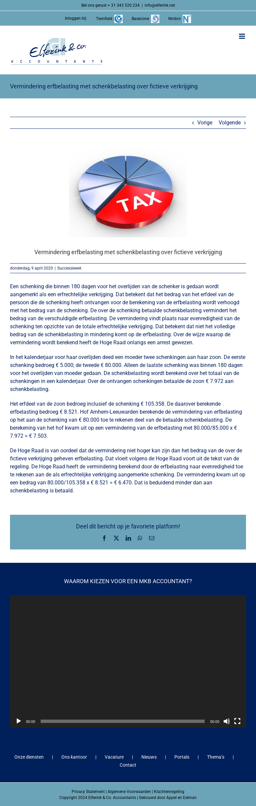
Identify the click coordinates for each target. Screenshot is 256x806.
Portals (181, 757)
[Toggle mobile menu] (242, 36)
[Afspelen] (18, 721)
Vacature (114, 757)
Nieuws (149, 757)
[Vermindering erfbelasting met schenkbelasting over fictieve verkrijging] (128, 193)
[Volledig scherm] (237, 721)
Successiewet (69, 268)
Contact (128, 765)
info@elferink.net (160, 5)
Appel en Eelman (181, 797)
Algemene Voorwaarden (129, 791)
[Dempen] (226, 721)
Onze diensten (29, 757)
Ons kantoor (74, 757)
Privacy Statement (88, 791)
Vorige (204, 122)
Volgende (230, 122)
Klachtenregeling (169, 791)
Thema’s (215, 757)
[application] (128, 661)
